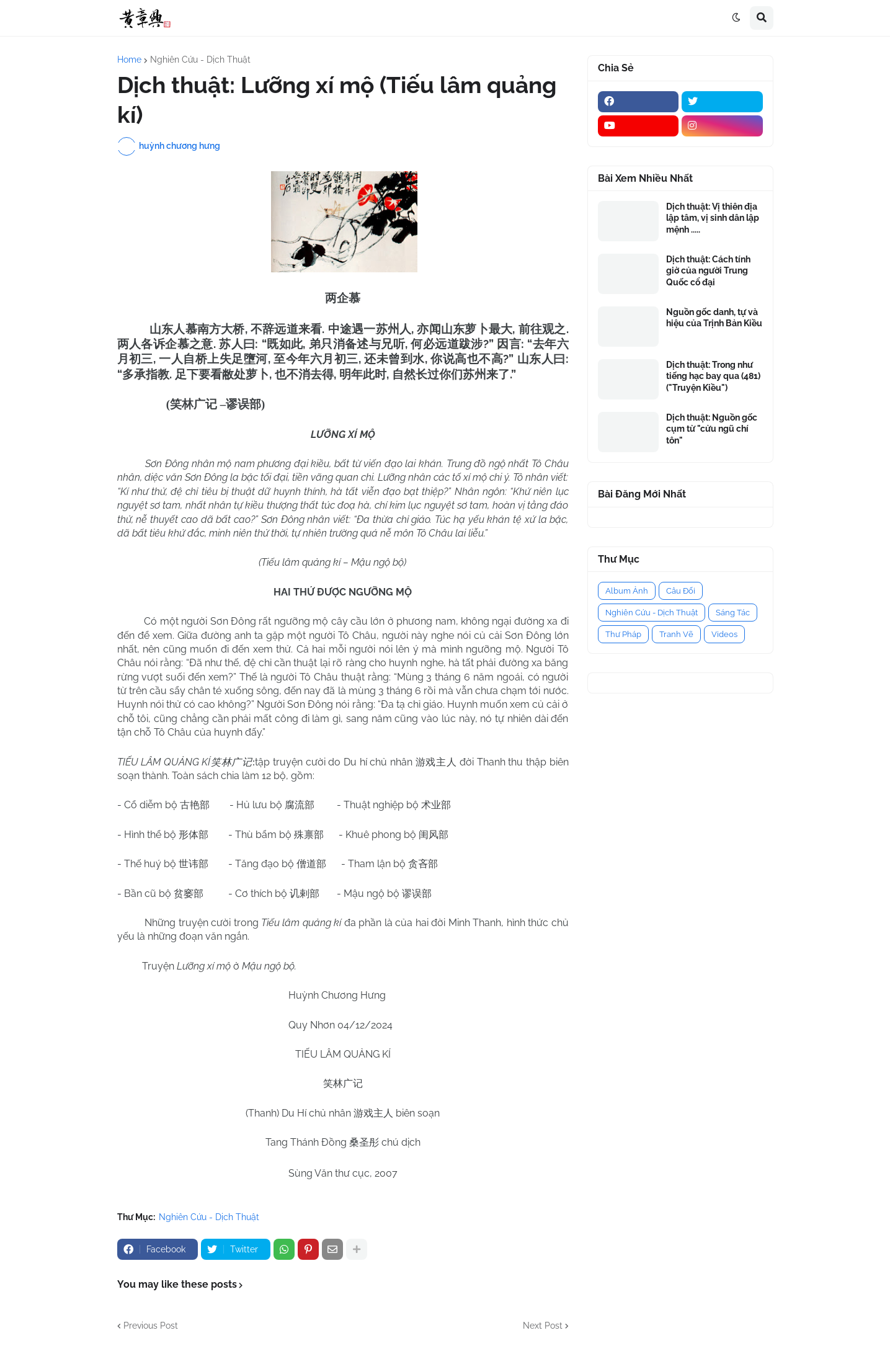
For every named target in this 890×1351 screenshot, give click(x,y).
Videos (724, 634)
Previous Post (150, 1326)
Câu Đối (680, 590)
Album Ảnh (626, 590)
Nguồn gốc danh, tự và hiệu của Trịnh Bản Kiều (714, 317)
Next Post (543, 1326)
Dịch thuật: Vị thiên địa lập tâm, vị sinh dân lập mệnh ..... (712, 218)
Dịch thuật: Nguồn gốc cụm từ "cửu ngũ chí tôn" (711, 428)
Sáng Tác (733, 612)
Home (129, 59)
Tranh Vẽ (676, 634)
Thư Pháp (623, 634)
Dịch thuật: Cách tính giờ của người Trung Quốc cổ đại (708, 270)
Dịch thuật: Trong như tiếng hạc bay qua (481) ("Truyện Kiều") (713, 376)
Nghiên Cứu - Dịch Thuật (200, 59)
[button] (736, 18)
